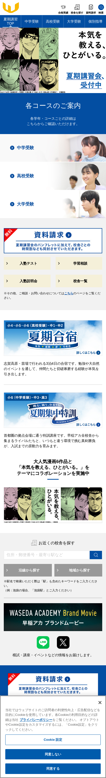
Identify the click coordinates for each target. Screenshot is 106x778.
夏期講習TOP (11, 21)
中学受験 (32, 21)
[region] (53, 736)
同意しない (53, 754)
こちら (68, 293)
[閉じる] (99, 702)
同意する (53, 768)
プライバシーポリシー (36, 720)
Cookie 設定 (53, 740)
